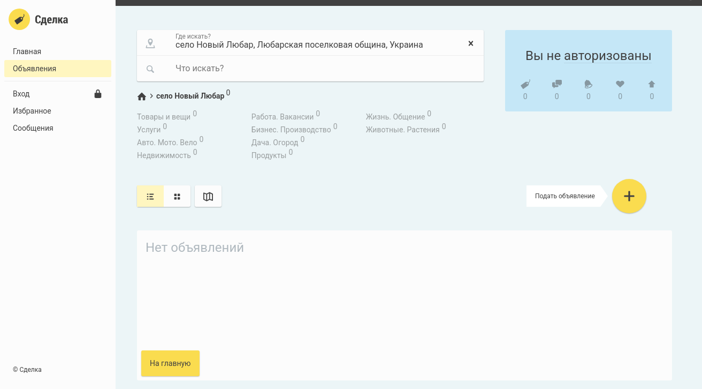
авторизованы (608, 55)
